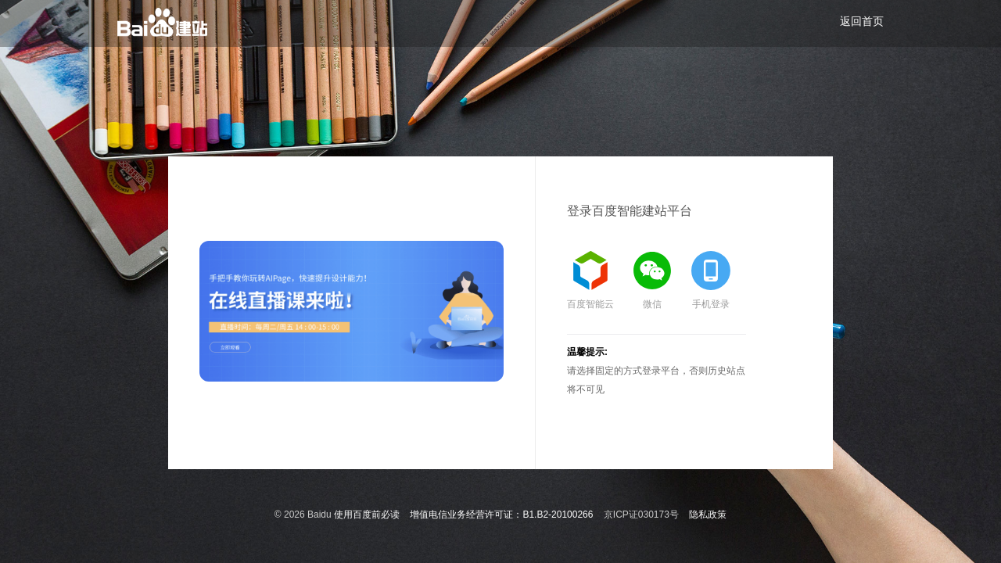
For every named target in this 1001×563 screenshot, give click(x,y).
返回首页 (862, 21)
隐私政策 (708, 514)
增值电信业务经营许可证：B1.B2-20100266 (501, 514)
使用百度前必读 (367, 514)
